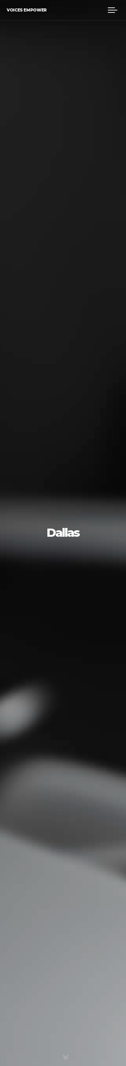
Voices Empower (27, 9)
